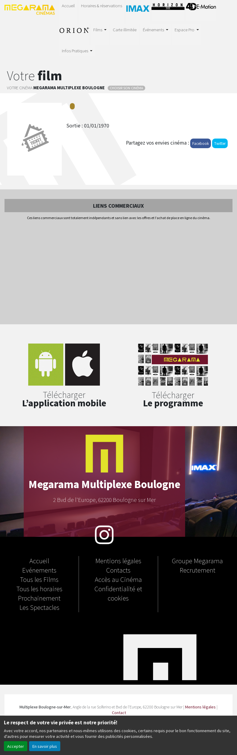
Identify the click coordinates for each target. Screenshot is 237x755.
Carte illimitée (124, 29)
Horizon (168, 9)
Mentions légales (118, 560)
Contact (119, 712)
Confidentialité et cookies (118, 593)
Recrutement (197, 569)
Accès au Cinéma (118, 579)
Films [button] (98, 29)
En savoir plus (44, 746)
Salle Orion (74, 33)
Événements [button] (154, 29)
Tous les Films (39, 579)
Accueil (68, 5)
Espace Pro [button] (185, 29)
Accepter (15, 746)
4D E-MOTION (201, 9)
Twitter (220, 143)
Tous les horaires (39, 588)
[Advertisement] (118, 273)
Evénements (39, 569)
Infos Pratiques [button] (75, 50)
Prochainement (39, 597)
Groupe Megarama (197, 560)
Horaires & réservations (101, 5)
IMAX (138, 11)
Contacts (118, 569)
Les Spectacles (39, 607)
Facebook (200, 143)
